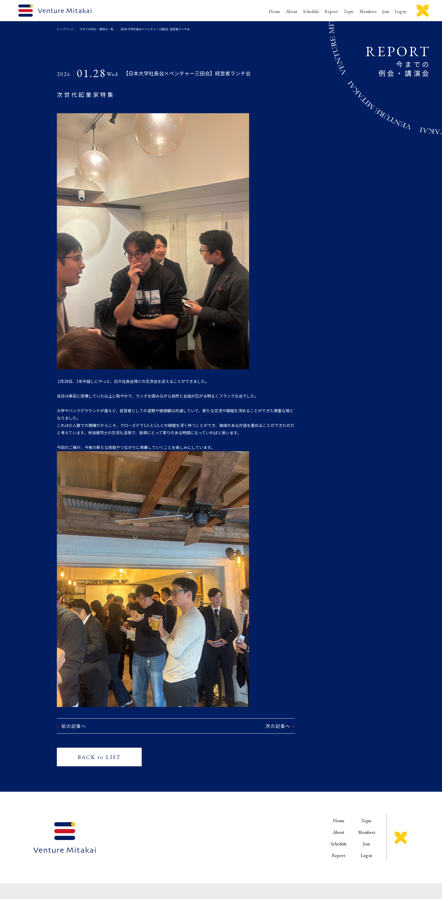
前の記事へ (73, 726)
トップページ (65, 29)
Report (331, 11)
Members (368, 11)
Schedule (311, 11)
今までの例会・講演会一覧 (96, 29)
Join (385, 11)
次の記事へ (278, 726)
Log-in (400, 11)
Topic (349, 11)
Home (274, 11)
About (291, 11)
